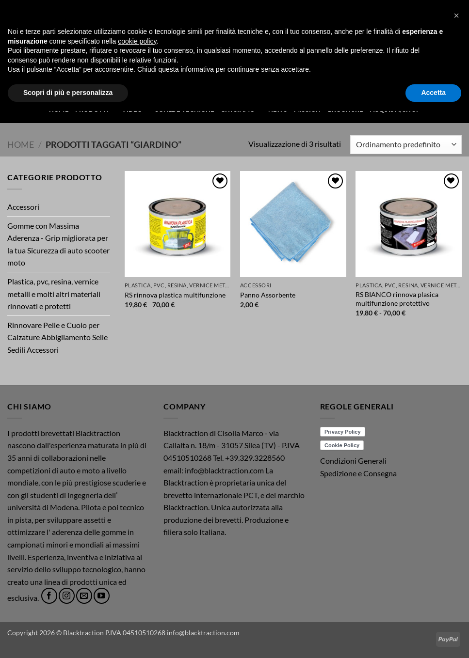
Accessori (23, 206)
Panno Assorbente (267, 295)
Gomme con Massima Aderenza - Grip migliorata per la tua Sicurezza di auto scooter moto (58, 244)
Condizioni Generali (353, 460)
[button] (446, 34)
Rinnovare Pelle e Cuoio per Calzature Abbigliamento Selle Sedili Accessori (57, 337)
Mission (307, 109)
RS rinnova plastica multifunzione (175, 295)
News (277, 109)
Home (58, 109)
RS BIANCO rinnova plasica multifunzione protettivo (397, 299)
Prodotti (95, 109)
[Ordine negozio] (406, 144)
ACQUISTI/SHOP (395, 109)
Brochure (345, 109)
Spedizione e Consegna (358, 473)
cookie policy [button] (137, 588)
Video (135, 109)
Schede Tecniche (184, 109)
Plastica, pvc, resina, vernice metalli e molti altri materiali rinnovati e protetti (53, 294)
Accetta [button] (433, 639)
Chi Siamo (241, 109)
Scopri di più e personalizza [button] (68, 639)
